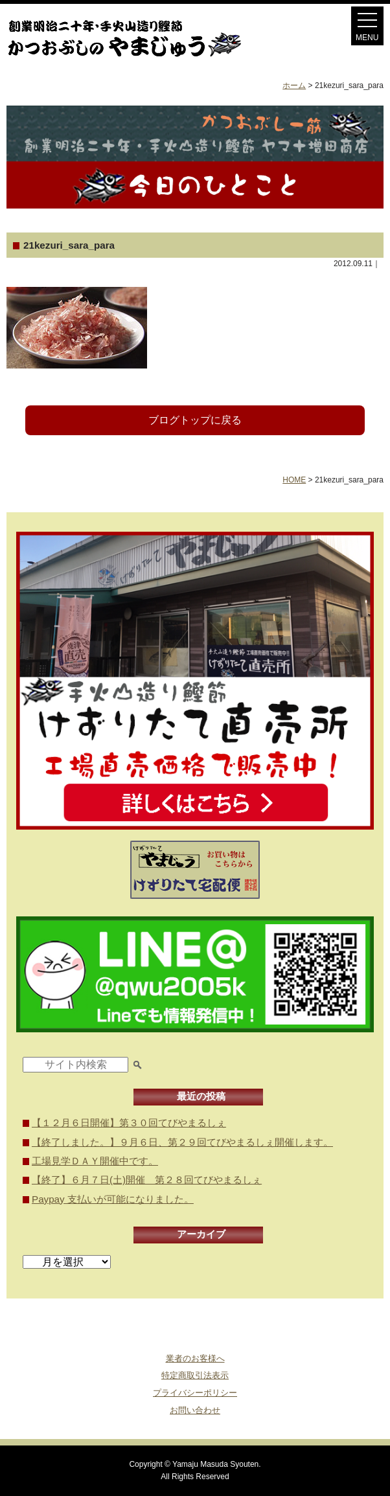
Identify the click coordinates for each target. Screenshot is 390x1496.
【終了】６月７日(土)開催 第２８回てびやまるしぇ (147, 1179)
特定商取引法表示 (195, 1375)
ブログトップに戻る (195, 419)
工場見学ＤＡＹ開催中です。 (95, 1160)
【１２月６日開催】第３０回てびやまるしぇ (129, 1122)
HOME (294, 479)
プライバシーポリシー (195, 1393)
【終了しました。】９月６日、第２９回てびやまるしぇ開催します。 (182, 1142)
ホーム (294, 85)
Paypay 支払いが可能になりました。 (113, 1199)
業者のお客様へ (195, 1358)
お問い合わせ (195, 1410)
